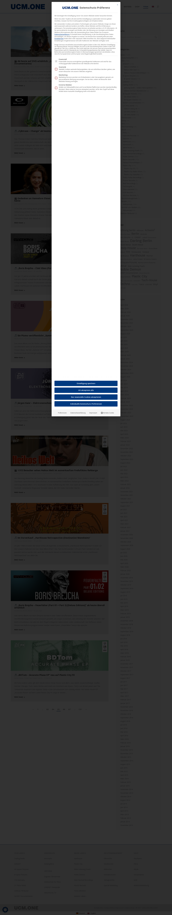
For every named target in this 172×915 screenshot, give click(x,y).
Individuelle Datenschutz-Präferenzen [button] (86, 403)
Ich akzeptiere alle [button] (86, 389)
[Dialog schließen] (117, 4)
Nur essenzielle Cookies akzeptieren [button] (86, 396)
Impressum (93, 412)
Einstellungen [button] (59, 38)
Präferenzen (62, 412)
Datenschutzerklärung (62, 34)
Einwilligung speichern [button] (86, 383)
